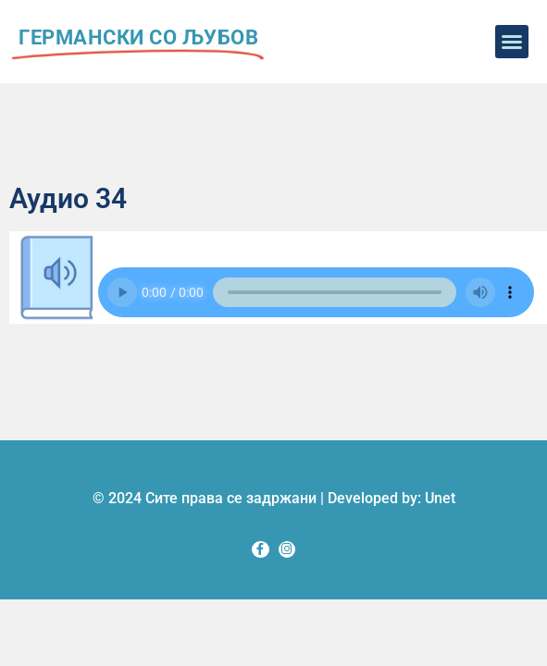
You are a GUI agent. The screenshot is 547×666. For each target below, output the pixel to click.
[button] (511, 41)
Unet (440, 498)
